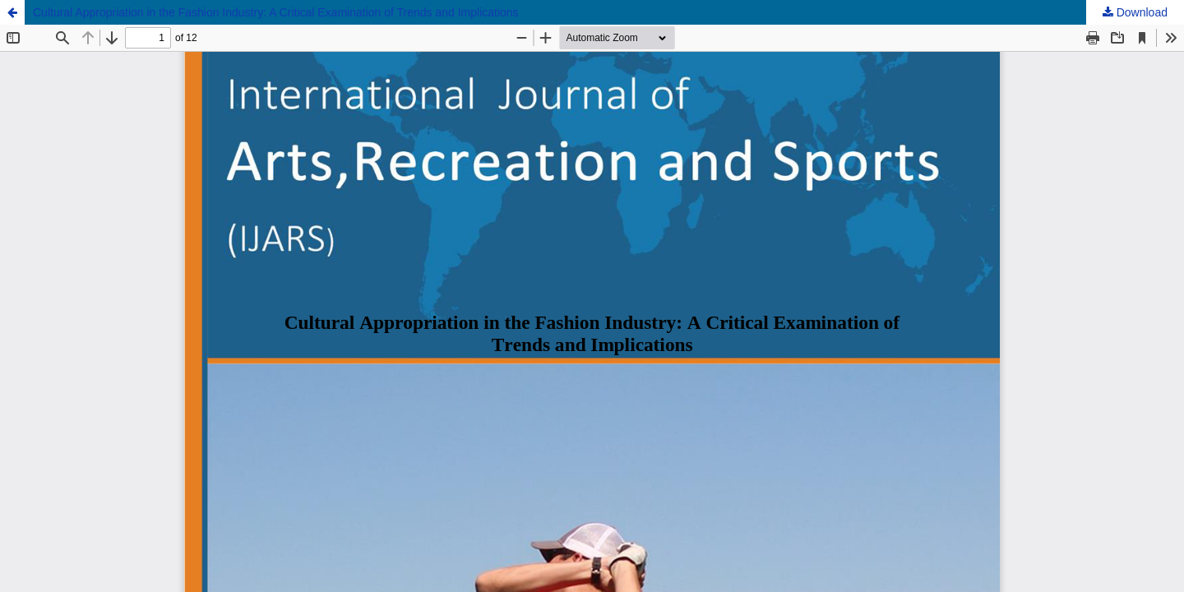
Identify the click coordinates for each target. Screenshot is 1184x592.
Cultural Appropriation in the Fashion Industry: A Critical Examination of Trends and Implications (276, 12)
